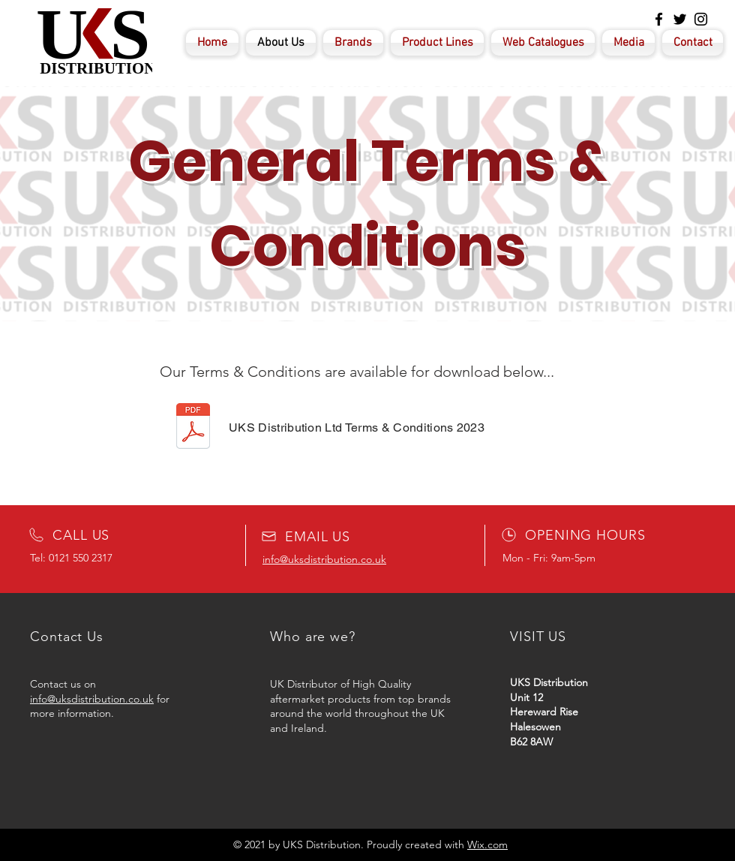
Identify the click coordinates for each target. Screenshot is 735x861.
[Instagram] (701, 19)
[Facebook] (659, 19)
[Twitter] (679, 19)
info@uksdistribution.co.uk (92, 699)
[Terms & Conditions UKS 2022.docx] (193, 428)
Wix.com (487, 844)
